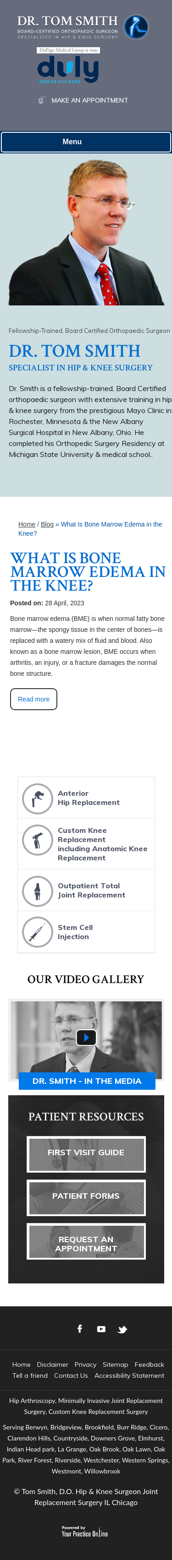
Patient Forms (86, 1195)
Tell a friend (30, 1375)
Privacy (85, 1364)
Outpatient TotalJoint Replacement (72, 891)
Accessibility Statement (129, 1375)
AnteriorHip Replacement (70, 798)
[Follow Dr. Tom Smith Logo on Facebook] (80, 1329)
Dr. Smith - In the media (87, 1081)
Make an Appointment (90, 100)
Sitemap (115, 1364)
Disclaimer (52, 1364)
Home (26, 524)
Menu (84, 142)
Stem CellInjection (56, 932)
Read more (34, 699)
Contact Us (71, 1375)
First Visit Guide (86, 1152)
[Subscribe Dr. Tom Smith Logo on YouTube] (101, 1329)
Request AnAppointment (86, 1244)
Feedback (149, 1364)
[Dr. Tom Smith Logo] (83, 26)
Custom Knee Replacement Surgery (98, 1411)
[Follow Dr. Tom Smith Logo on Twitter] (122, 1329)
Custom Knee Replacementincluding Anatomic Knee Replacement (84, 841)
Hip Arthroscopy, (32, 1400)
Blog (47, 524)
